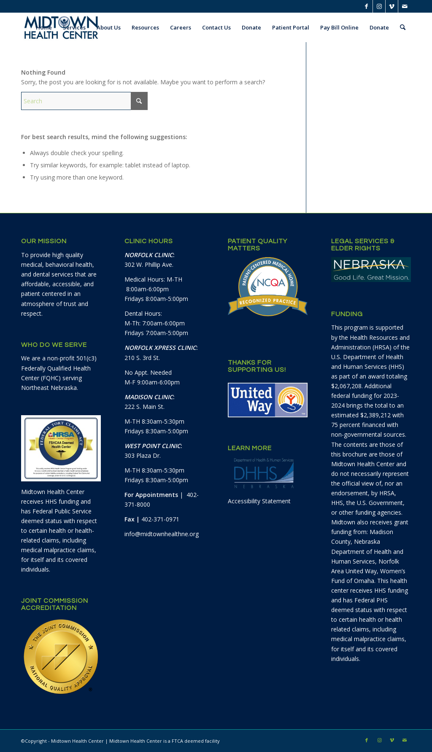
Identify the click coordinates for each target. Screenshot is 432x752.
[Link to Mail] (404, 6)
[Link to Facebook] (366, 6)
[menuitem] (43, 27)
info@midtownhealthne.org (161, 534)
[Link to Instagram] (379, 6)
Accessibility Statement (259, 501)
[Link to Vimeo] (392, 6)
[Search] (402, 27)
